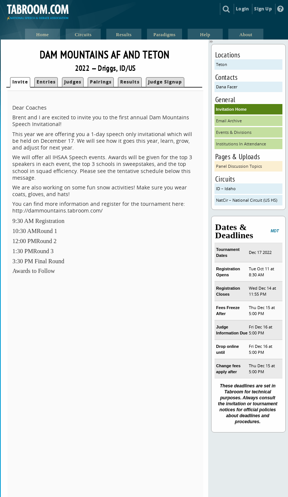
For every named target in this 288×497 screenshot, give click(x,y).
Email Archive (229, 120)
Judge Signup (165, 82)
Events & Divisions (233, 132)
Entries (46, 82)
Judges (72, 82)
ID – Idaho (226, 188)
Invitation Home (231, 109)
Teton (221, 64)
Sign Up (263, 9)
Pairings (101, 82)
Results (130, 82)
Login (242, 9)
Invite (20, 82)
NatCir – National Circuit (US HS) (246, 200)
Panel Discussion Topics (239, 166)
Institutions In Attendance (241, 144)
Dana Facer (226, 86)
